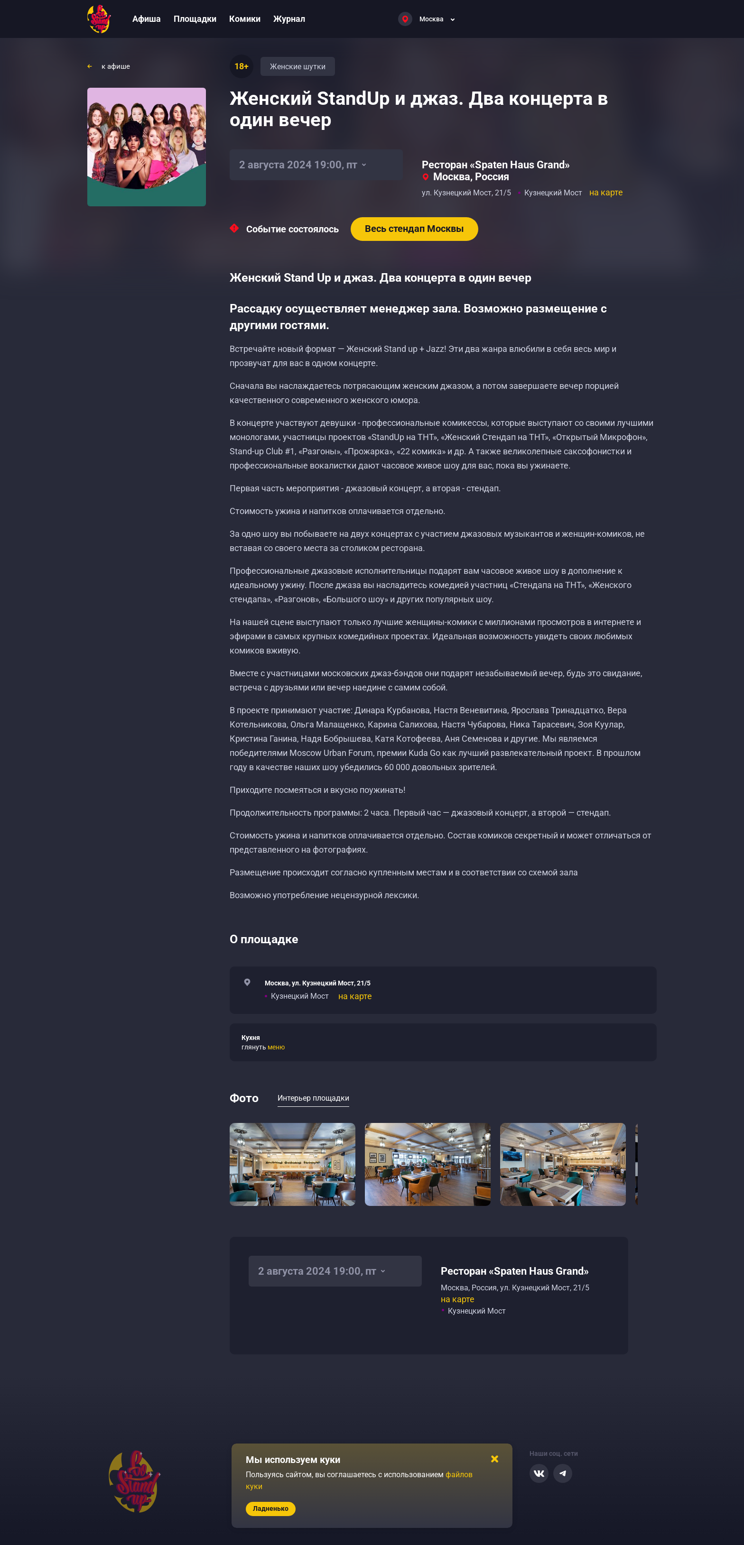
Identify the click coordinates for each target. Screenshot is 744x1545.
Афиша (146, 19)
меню (276, 1047)
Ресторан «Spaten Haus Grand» (496, 165)
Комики (244, 19)
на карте (606, 192)
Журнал (289, 19)
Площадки (195, 19)
